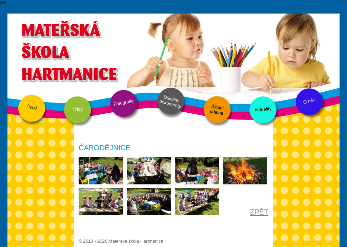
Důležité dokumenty (170, 101)
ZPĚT (259, 212)
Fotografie (123, 102)
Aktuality (262, 109)
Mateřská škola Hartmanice (69, 51)
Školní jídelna (217, 110)
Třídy (78, 109)
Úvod (31, 107)
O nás (309, 101)
